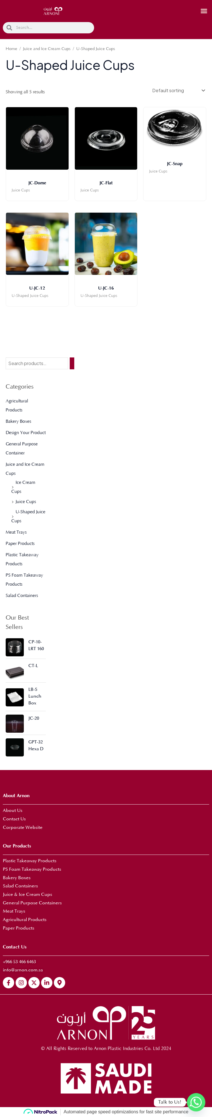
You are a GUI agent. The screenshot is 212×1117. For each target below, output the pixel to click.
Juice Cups (26, 501)
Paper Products (20, 543)
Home (11, 49)
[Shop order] (178, 90)
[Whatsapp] (196, 1102)
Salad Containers (22, 595)
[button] (204, 11)
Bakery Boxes (18, 421)
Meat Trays (16, 532)
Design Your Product (26, 432)
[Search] (72, 363)
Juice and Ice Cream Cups (47, 49)
